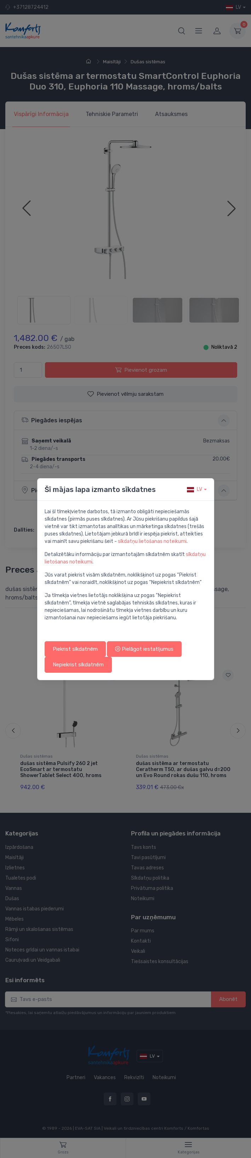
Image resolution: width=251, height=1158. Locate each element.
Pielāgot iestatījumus (144, 649)
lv (194, 489)
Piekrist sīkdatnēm (75, 649)
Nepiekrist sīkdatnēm (78, 664)
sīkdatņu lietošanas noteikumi (152, 541)
